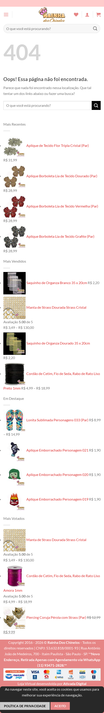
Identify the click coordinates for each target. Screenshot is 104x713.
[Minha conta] (87, 14)
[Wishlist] (76, 14)
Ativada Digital (74, 683)
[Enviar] (95, 28)
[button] (6, 14)
